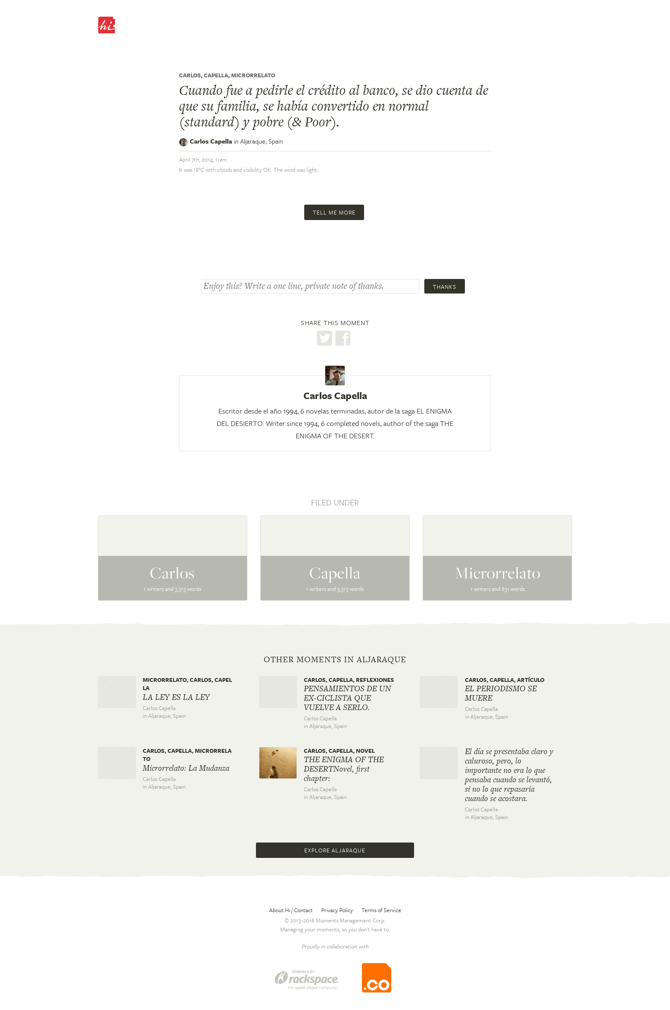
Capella (216, 75)
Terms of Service (381, 910)
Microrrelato (253, 75)
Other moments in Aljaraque (335, 659)
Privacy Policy (337, 910)
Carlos (190, 75)
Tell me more (334, 212)
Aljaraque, (261, 141)
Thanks (444, 286)
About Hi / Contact (291, 910)
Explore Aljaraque (334, 850)
